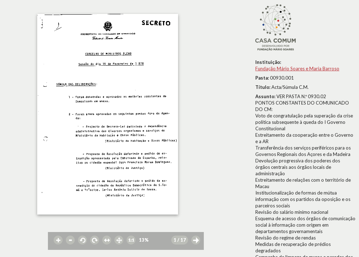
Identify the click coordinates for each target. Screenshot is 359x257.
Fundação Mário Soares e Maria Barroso (297, 68)
